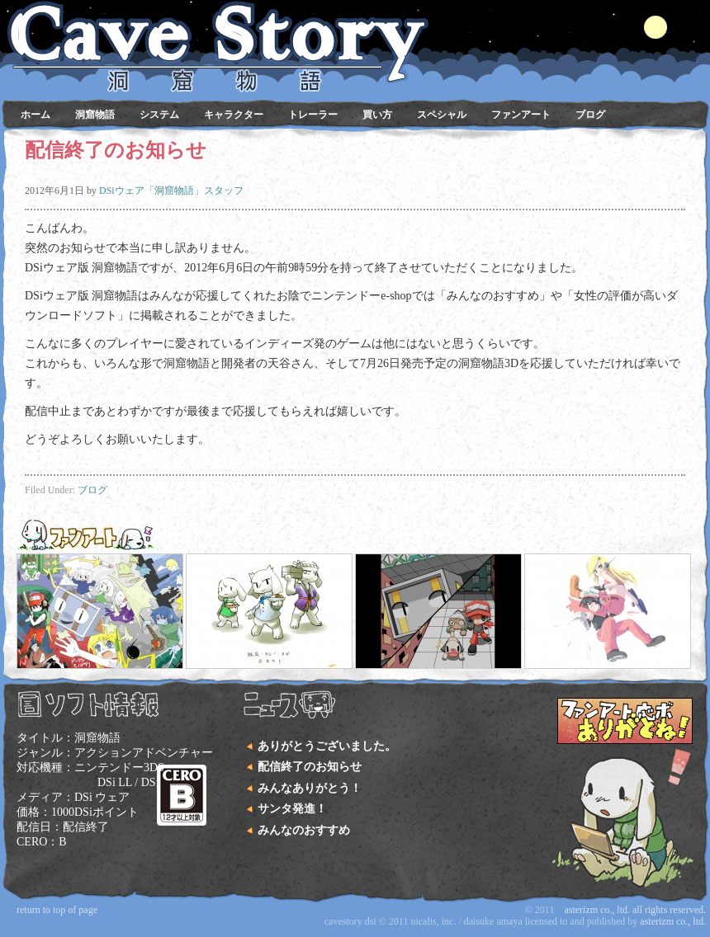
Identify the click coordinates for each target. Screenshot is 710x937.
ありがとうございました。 (327, 746)
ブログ (590, 114)
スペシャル (441, 114)
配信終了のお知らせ (310, 766)
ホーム (35, 114)
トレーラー (313, 114)
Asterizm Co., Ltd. (673, 921)
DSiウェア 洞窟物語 (351, 33)
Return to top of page (57, 910)
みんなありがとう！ (310, 788)
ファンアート (521, 114)
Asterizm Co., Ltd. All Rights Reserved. (635, 910)
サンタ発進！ (292, 809)
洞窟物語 (95, 114)
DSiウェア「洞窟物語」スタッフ (171, 190)
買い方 (377, 114)
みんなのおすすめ (304, 830)
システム (159, 114)
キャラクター (233, 114)
